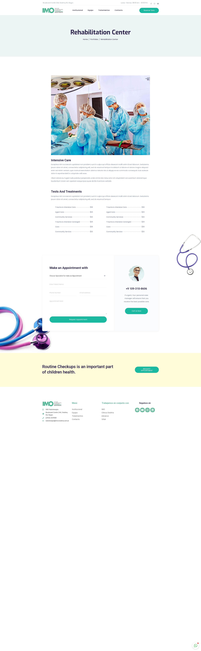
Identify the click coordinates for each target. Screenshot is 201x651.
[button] (195, 645)
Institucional (77, 10)
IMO (103, 409)
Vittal (104, 419)
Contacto (119, 10)
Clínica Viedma (108, 413)
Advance (105, 416)
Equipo (90, 10)
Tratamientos (104, 10)
